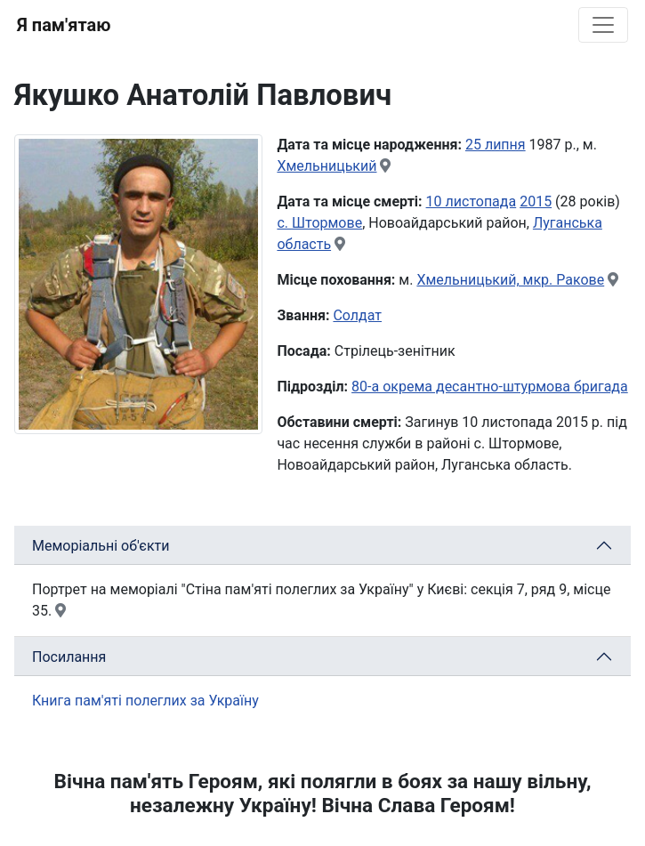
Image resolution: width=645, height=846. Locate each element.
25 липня (495, 144)
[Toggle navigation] (603, 25)
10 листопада (471, 201)
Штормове (327, 222)
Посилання (69, 657)
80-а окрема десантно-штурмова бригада (489, 386)
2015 (536, 201)
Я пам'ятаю (63, 25)
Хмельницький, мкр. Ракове (510, 279)
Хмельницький (326, 165)
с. (284, 222)
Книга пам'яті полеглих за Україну (145, 700)
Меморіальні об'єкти (101, 545)
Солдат (357, 315)
